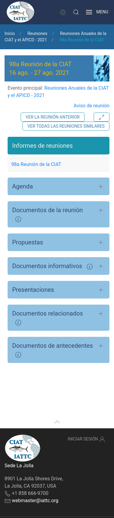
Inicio (10, 33)
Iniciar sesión (86, 439)
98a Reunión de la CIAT (36, 164)
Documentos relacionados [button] (47, 318)
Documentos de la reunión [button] (47, 214)
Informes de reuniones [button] (42, 145)
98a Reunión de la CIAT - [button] (40, 68)
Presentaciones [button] (33, 289)
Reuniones (37, 33)
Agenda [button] (22, 186)
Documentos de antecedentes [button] (52, 350)
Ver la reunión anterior (53, 117)
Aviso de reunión (91, 106)
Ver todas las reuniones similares (66, 126)
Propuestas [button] (27, 242)
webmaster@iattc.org (35, 500)
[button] (76, 12)
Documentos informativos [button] (52, 266)
